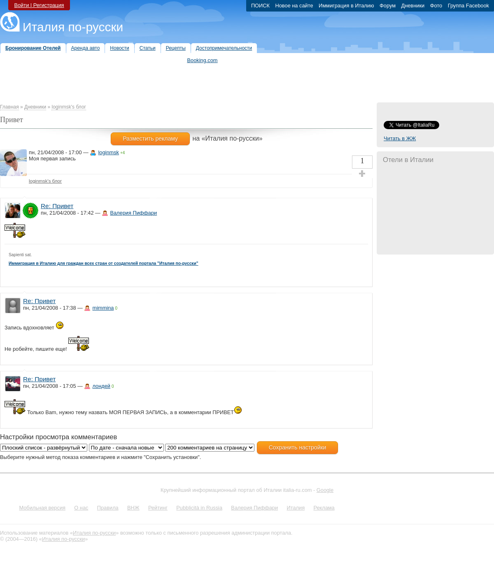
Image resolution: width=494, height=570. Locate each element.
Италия (296, 508)
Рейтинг (158, 508)
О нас (81, 508)
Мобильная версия (42, 508)
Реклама (323, 508)
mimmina (103, 308)
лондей (101, 386)
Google (325, 490)
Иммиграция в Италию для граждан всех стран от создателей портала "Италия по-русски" (103, 263)
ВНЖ (133, 508)
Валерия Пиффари (133, 213)
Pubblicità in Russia (199, 508)
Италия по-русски (73, 27)
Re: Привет (57, 205)
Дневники (35, 107)
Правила (108, 508)
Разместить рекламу (150, 138)
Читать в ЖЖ (400, 138)
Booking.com (202, 60)
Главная (9, 107)
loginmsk (108, 152)
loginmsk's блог (68, 107)
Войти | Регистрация (39, 5)
